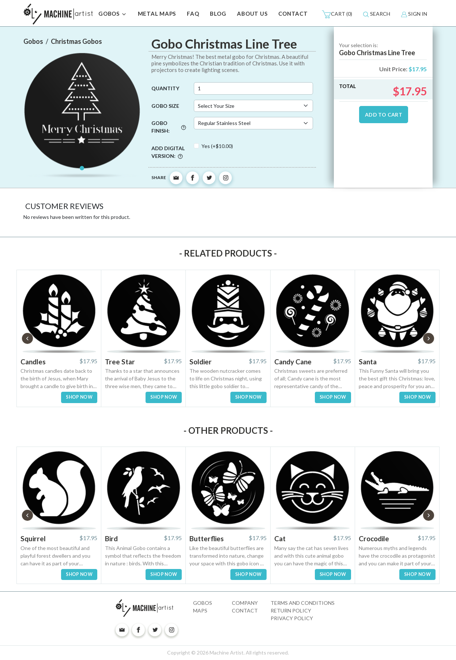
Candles (33, 361)
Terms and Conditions (303, 603)
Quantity (165, 88)
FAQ (193, 13)
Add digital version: (168, 152)
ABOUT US (252, 13)
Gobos (202, 603)
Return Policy (291, 610)
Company (245, 603)
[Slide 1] (82, 168)
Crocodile (374, 538)
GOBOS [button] (112, 14)
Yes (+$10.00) (217, 146)
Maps (200, 610)
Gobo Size (165, 106)
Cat (280, 538)
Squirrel (33, 538)
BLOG (218, 13)
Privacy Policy (292, 618)
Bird (111, 538)
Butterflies (206, 538)
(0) (337, 14)
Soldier (200, 361)
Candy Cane (293, 361)
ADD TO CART (383, 114)
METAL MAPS (157, 13)
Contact (245, 610)
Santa (368, 361)
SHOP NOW (79, 397)
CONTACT (293, 13)
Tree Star (120, 361)
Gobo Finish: (168, 127)
